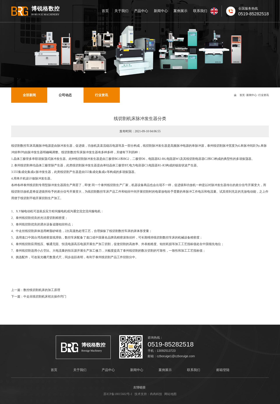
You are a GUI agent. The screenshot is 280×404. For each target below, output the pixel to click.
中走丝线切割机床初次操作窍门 (44, 296)
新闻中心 (251, 95)
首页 (242, 95)
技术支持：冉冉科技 (148, 394)
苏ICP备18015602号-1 (117, 394)
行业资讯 (263, 95)
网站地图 (170, 394)
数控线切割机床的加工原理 (41, 290)
